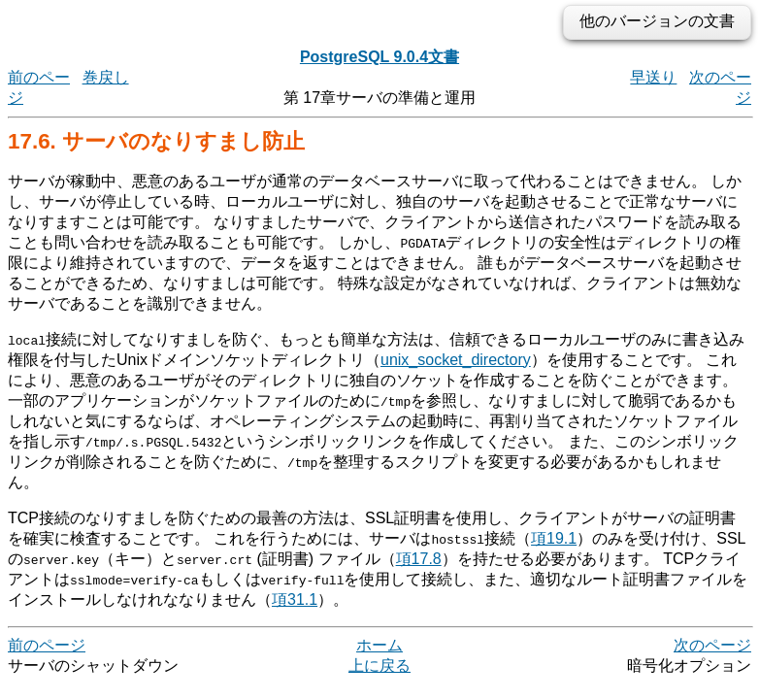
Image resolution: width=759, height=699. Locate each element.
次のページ (712, 645)
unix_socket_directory (455, 359)
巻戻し (105, 77)
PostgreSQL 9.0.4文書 (379, 57)
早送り (653, 77)
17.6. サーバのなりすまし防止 (156, 141)
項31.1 (294, 599)
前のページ (46, 645)
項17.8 (419, 558)
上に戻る (379, 665)
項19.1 (554, 538)
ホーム (379, 645)
